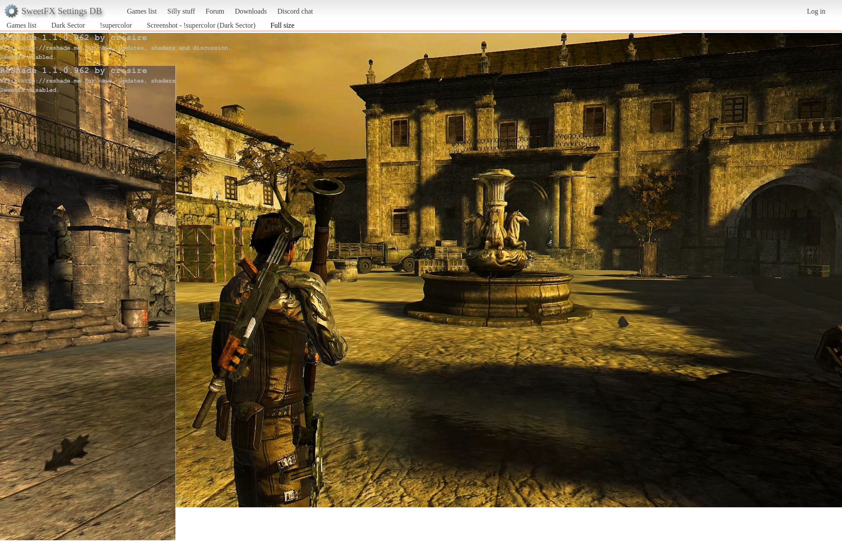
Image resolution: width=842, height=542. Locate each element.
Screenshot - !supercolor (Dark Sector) (201, 25)
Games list (142, 11)
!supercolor (116, 25)
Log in (816, 11)
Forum (215, 11)
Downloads (251, 11)
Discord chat (295, 11)
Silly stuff (181, 11)
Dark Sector (68, 25)
